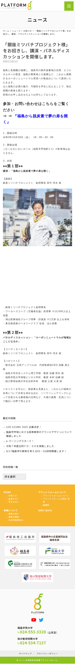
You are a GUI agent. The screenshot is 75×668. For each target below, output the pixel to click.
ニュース (16, 30)
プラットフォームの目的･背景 (56, 500)
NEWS (7, 492)
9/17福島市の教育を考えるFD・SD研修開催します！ (36, 451)
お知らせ (27, 30)
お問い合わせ (45, 510)
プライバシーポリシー (47, 653)
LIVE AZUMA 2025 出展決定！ (23, 427)
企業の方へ (13, 498)
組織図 (46, 504)
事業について (11, 510)
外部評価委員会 (15, 519)
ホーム (6, 30)
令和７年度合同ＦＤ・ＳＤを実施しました (30, 446)
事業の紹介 (13, 513)
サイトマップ (25, 653)
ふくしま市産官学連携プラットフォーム (38, 660)
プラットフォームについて (52, 492)
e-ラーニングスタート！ (20, 441)
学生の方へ (13, 501)
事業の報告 (13, 516)
